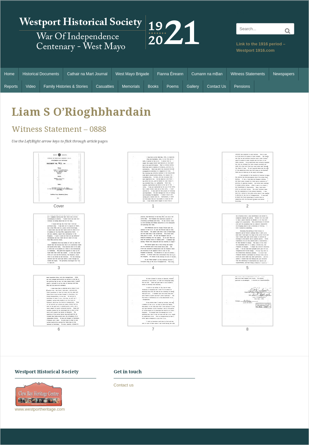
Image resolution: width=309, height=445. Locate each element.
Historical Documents (41, 74)
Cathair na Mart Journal (87, 74)
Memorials (131, 86)
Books (153, 86)
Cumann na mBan (207, 74)
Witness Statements (247, 74)
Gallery (193, 86)
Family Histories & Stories (66, 86)
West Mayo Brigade (132, 74)
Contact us (124, 385)
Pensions (242, 86)
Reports (11, 86)
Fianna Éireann (170, 74)
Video (30, 86)
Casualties (105, 86)
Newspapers (284, 74)
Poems (173, 86)
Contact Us (216, 86)
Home (9, 74)
